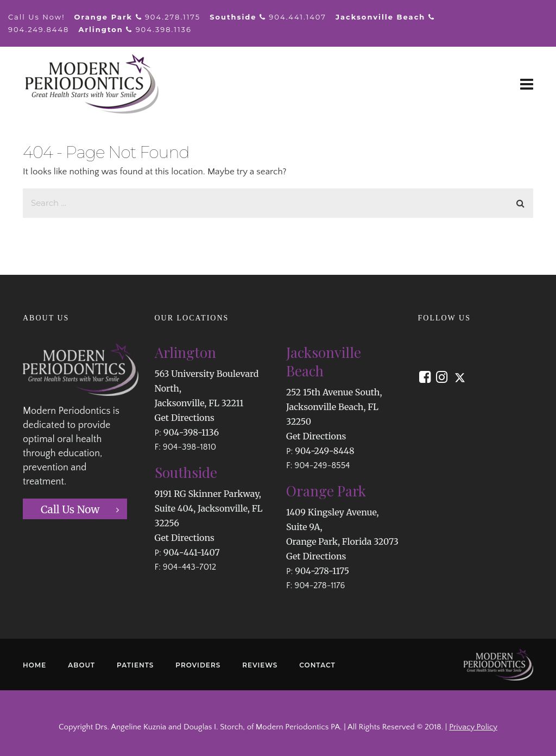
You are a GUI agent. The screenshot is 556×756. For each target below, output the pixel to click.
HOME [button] (34, 665)
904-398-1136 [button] (191, 432)
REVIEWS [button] (259, 665)
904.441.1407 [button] (297, 16)
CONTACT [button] (317, 665)
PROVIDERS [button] (197, 665)
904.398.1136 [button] (164, 29)
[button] (526, 84)
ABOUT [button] (81, 665)
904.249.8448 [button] (38, 29)
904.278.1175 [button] (172, 16)
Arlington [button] (185, 352)
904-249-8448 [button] (324, 450)
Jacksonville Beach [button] (323, 361)
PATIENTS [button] (135, 665)
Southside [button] (186, 472)
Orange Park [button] (326, 490)
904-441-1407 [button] (191, 552)
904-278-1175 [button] (322, 570)
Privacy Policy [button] (473, 727)
